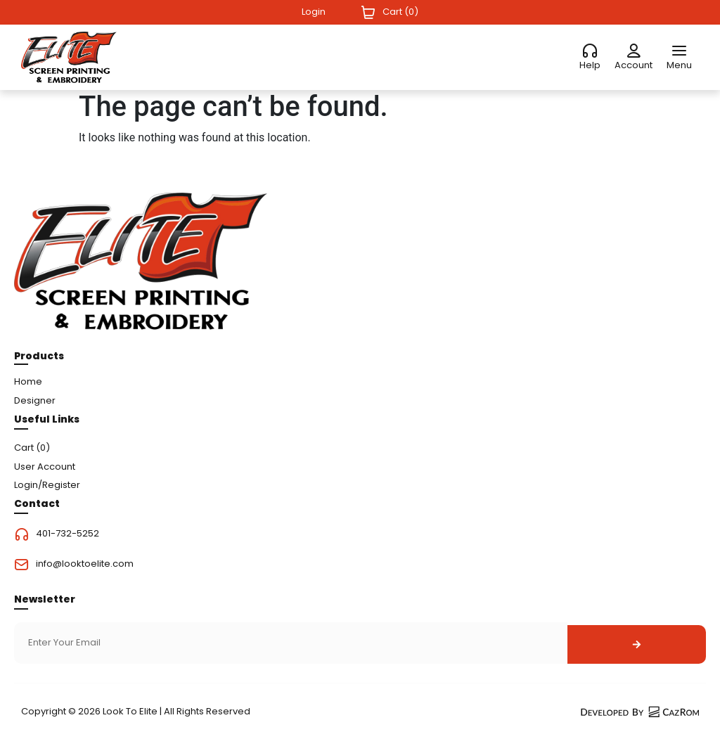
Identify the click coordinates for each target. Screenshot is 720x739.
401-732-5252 (67, 534)
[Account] (633, 51)
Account (633, 65)
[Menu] (679, 51)
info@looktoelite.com (85, 564)
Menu (679, 65)
